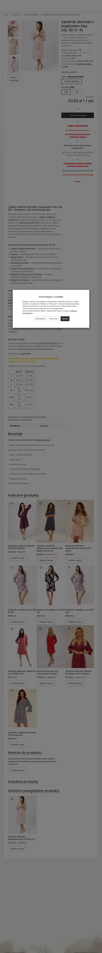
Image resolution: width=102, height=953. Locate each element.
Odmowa (53, 318)
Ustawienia (40, 318)
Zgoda (65, 318)
